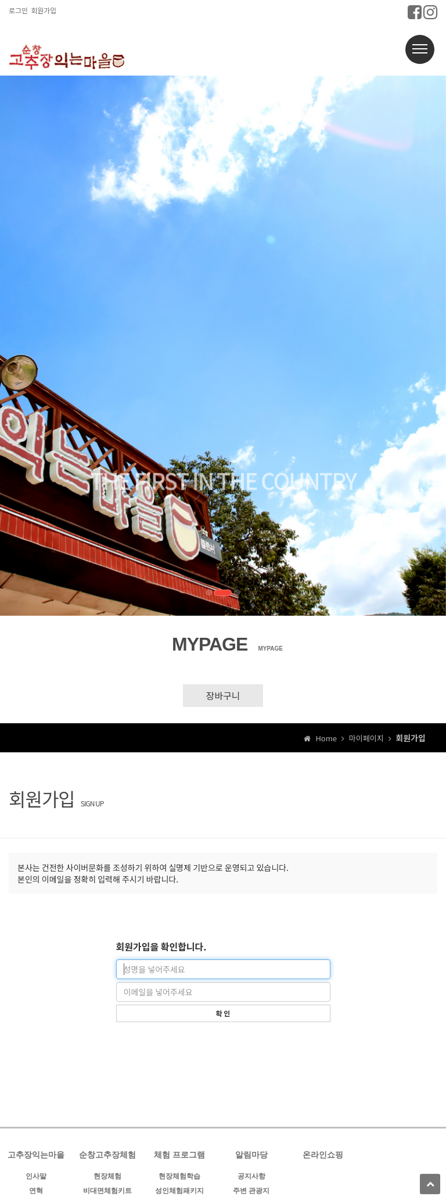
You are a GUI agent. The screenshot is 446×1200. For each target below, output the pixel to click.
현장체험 (107, 1176)
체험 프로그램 (179, 1154)
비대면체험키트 (107, 1191)
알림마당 (251, 1154)
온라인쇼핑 (323, 1154)
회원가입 (43, 10)
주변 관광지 (251, 1191)
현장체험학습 (179, 1176)
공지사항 (251, 1176)
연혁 (36, 1191)
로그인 (18, 10)
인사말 (36, 1176)
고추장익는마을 (36, 1154)
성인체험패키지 (179, 1191)
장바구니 (223, 695)
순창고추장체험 (107, 1154)
